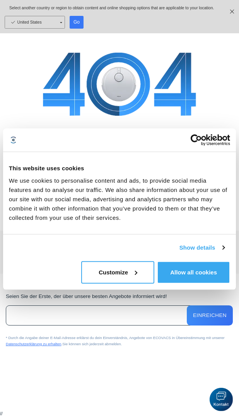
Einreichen (210, 315)
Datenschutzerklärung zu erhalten (33, 344)
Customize (118, 272)
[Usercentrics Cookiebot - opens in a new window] (196, 140)
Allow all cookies (193, 272)
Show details (197, 247)
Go (76, 22)
